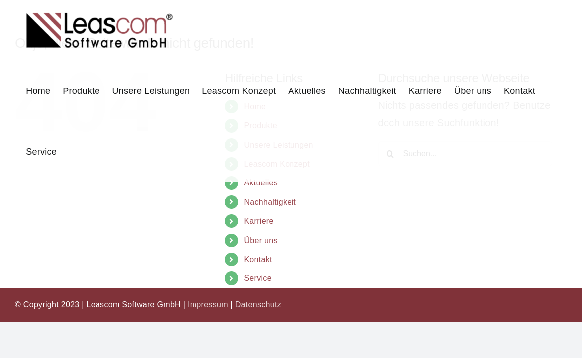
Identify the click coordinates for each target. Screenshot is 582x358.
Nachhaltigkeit (270, 202)
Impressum (208, 304)
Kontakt (258, 259)
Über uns (260, 240)
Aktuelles (261, 183)
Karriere (258, 221)
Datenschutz (258, 304)
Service (257, 278)
